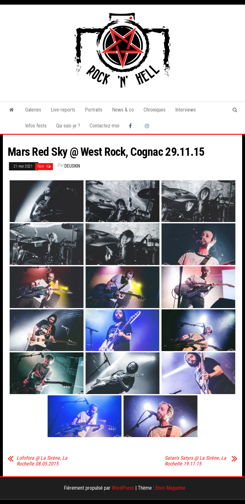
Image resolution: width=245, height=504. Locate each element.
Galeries (33, 110)
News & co (123, 110)
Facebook (132, 126)
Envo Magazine (170, 488)
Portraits (93, 110)
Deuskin (72, 166)
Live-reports (63, 110)
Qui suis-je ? (68, 126)
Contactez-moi (104, 126)
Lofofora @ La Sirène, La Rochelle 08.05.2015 (42, 461)
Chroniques (155, 110)
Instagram (148, 126)
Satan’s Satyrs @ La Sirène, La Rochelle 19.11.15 (195, 461)
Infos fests (36, 126)
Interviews (185, 110)
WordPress (123, 488)
